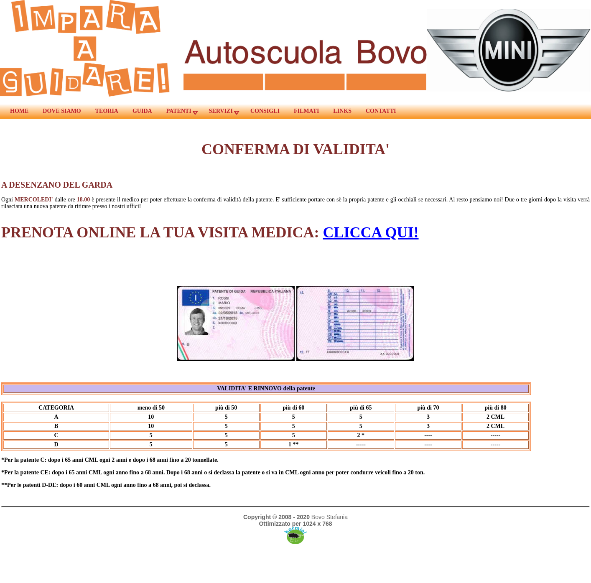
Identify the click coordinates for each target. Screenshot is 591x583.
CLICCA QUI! (371, 232)
